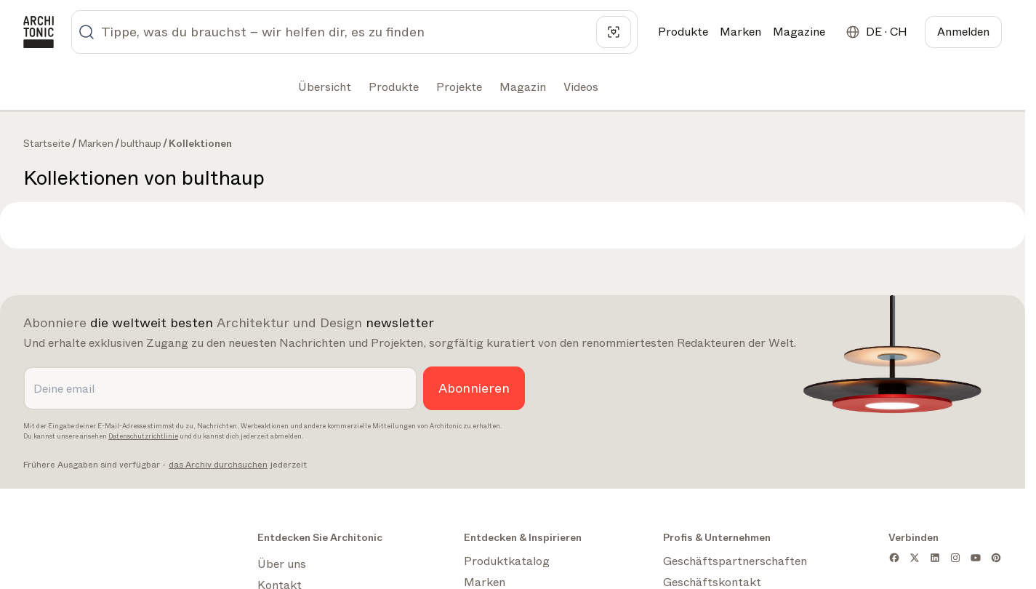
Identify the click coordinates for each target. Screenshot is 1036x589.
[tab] (323, 87)
